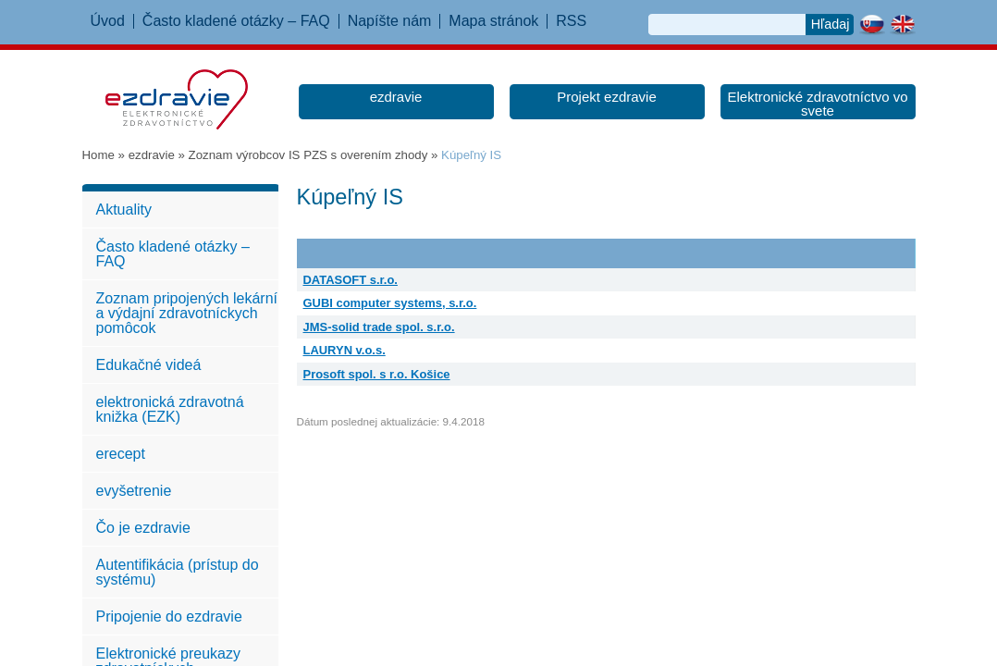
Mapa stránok (493, 21)
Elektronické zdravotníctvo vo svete (817, 103)
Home (98, 155)
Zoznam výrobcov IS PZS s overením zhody (308, 155)
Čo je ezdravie (143, 528)
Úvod (108, 21)
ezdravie (396, 97)
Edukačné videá (149, 365)
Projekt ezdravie (607, 97)
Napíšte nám (390, 21)
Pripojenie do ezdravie (169, 616)
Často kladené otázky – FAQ (236, 21)
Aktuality (124, 209)
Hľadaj (830, 24)
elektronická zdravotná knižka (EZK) (170, 409)
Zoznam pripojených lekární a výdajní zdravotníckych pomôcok (187, 313)
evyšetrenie (134, 491)
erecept (120, 454)
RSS (571, 21)
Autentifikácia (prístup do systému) (177, 572)
